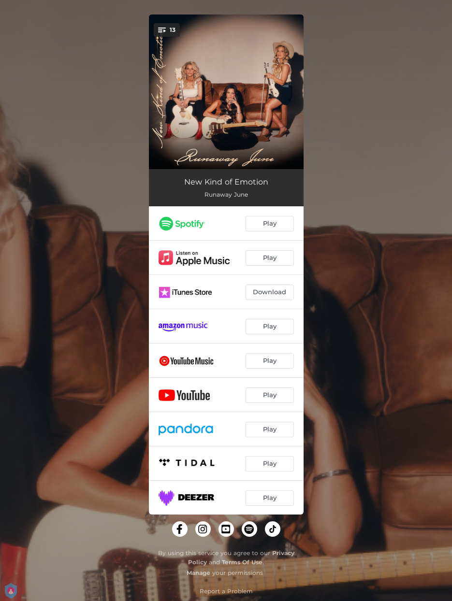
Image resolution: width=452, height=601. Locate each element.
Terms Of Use (242, 562)
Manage (198, 572)
